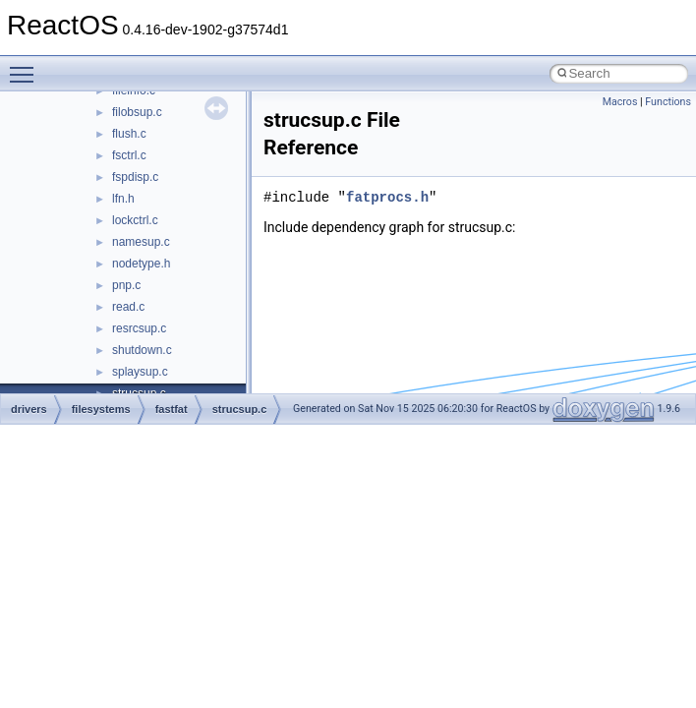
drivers (29, 409)
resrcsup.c (139, 328)
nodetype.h (141, 263)
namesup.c (141, 242)
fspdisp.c (135, 177)
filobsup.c (137, 112)
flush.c (129, 134)
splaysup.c (140, 372)
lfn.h (123, 199)
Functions (668, 101)
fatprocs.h (387, 197)
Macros (620, 101)
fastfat (171, 409)
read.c (128, 307)
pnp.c (126, 285)
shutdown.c (142, 350)
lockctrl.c (135, 220)
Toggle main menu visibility (26, 66)
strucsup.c (239, 409)
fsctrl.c (129, 155)
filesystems (101, 409)
